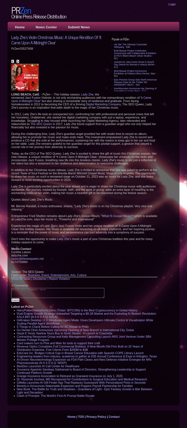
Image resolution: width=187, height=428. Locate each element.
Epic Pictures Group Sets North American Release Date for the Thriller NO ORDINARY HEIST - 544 (135, 82)
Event (45, 275)
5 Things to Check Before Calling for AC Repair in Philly (53, 326)
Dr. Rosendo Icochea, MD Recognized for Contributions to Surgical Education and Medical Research (82, 379)
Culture (82, 275)
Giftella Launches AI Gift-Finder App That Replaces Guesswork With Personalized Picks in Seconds (81, 382)
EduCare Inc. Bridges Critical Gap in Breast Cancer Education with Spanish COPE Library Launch (80, 353)
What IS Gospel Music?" (118, 216)
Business (34, 275)
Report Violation (59, 278)
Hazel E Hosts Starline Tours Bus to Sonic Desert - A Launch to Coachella (64, 333)
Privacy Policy (96, 416)
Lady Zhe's (64, 239)
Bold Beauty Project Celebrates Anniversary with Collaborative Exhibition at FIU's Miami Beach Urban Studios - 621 (135, 54)
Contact (114, 416)
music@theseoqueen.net (27, 258)
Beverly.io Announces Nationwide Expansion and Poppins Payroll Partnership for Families (75, 385)
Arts (72, 275)
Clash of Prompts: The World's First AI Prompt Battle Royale (56, 395)
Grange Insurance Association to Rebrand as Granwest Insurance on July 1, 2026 (70, 376)
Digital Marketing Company (103, 104)
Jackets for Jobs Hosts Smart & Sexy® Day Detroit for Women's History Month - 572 (135, 64)
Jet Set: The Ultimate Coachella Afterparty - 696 (130, 45)
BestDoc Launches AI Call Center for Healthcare (48, 366)
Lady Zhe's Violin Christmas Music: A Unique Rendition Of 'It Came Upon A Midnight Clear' (56, 40)
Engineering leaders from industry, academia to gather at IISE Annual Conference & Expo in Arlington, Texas (87, 356)
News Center (46, 27)
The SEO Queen (41, 124)
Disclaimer (40, 278)
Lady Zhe (87, 94)
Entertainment (60, 275)
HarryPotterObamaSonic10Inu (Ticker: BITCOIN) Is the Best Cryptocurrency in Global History (77, 310)
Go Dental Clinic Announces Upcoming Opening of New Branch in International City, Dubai (75, 330)
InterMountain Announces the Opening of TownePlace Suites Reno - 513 (135, 89)
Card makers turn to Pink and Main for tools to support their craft (58, 343)
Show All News (21, 278)
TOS (81, 416)
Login (172, 4)
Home (20, 27)
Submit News (79, 27)
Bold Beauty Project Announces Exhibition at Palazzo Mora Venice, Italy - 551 (135, 73)
